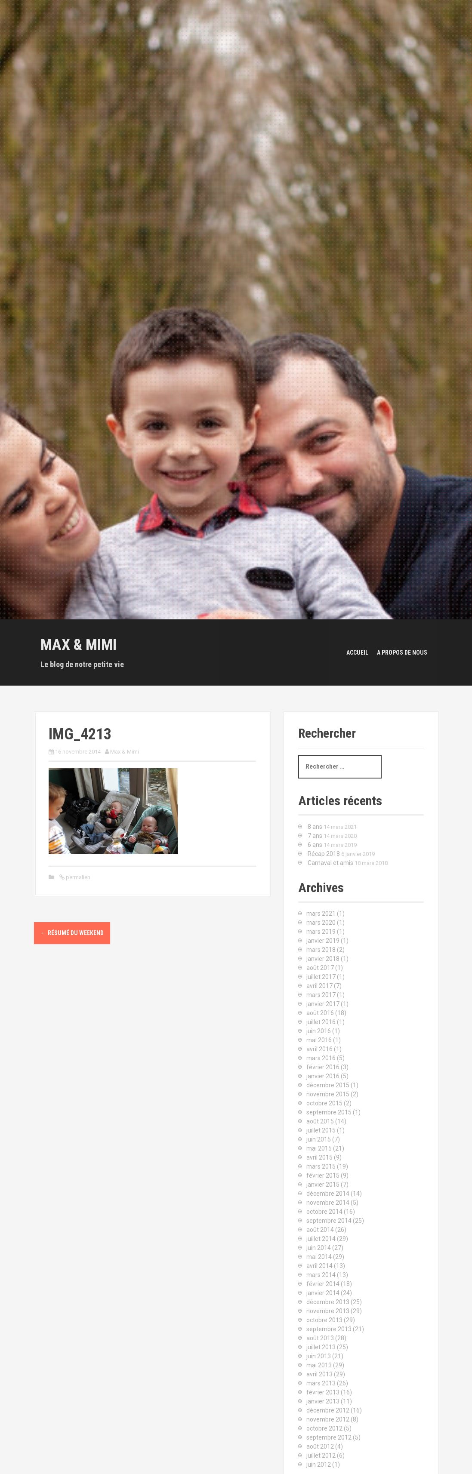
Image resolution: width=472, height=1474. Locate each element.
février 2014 (322, 1283)
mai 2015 (319, 1148)
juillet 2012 (321, 1455)
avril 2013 (319, 1374)
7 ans (315, 835)
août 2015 (320, 1121)
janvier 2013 (322, 1401)
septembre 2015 (329, 1112)
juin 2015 (318, 1139)
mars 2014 (321, 1274)
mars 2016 (321, 1058)
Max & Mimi (78, 645)
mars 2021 (321, 913)
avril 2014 (319, 1265)
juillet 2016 (321, 1022)
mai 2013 (319, 1365)
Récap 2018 (324, 853)
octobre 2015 (324, 1103)
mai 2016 (319, 1040)
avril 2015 (319, 1157)
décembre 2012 (327, 1410)
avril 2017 (319, 985)
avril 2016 (319, 1049)
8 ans (315, 826)
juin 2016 (318, 1031)
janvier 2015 (322, 1184)
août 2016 (320, 1012)
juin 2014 (318, 1247)
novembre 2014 (327, 1202)
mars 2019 (321, 931)
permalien (77, 877)
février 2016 (322, 1067)
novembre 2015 (327, 1094)
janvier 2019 (322, 940)
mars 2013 (321, 1383)
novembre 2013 (327, 1311)
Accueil (357, 652)
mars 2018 (321, 949)
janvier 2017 (322, 1003)
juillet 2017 (321, 976)
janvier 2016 (322, 1076)
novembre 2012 (327, 1419)
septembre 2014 (329, 1220)
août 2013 (320, 1338)
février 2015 (322, 1175)
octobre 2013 (324, 1320)
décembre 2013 (327, 1302)
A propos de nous (402, 652)
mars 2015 (321, 1166)
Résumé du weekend (72, 932)
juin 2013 (318, 1356)
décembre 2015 (327, 1085)
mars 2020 (321, 922)
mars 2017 (321, 994)
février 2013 (322, 1392)
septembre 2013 (329, 1329)
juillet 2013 (321, 1347)
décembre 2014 (327, 1193)
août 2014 (320, 1229)
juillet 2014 (321, 1238)
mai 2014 (319, 1256)
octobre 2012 (324, 1428)
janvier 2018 (322, 958)
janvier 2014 (322, 1292)
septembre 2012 (329, 1437)
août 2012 (320, 1446)
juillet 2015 (321, 1130)
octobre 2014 (324, 1211)
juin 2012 (318, 1464)
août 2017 (320, 967)
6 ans (315, 844)
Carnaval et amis (330, 862)
